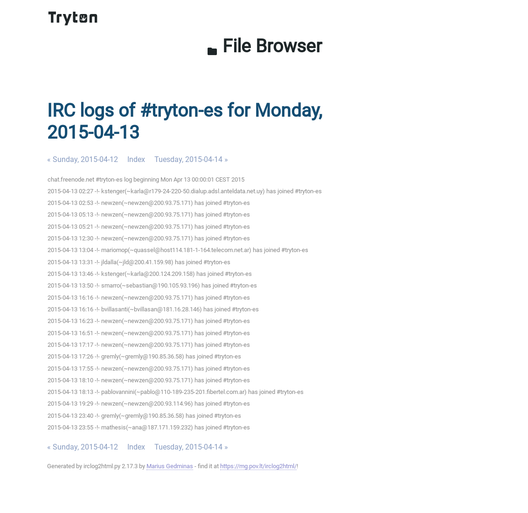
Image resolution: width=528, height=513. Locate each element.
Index (136, 159)
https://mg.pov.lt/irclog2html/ (258, 466)
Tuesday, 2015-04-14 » (191, 159)
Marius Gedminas (169, 466)
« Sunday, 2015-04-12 (82, 159)
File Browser (264, 46)
